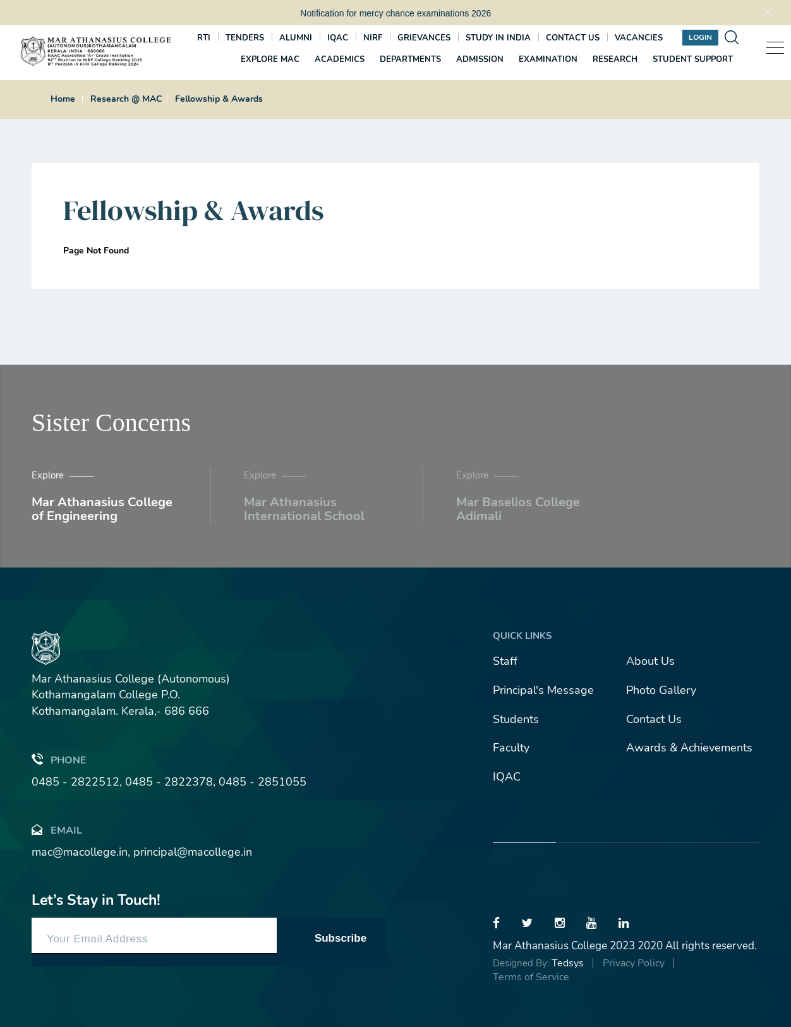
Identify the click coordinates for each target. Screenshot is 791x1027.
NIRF (372, 38)
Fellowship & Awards (219, 99)
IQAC (337, 38)
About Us (650, 661)
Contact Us (654, 719)
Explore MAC (270, 59)
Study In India (498, 38)
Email (57, 829)
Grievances (423, 38)
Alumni (295, 38)
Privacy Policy (634, 963)
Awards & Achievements (689, 747)
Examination (548, 59)
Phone (59, 759)
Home (63, 99)
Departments (410, 59)
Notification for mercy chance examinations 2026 (395, 13)
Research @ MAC (126, 99)
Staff (505, 661)
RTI (203, 38)
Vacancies (639, 38)
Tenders (245, 38)
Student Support (693, 59)
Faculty (511, 747)
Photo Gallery (661, 690)
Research (615, 59)
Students (516, 719)
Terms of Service (531, 977)
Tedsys (568, 963)
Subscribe (340, 938)
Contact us (573, 38)
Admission (480, 59)
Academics (340, 59)
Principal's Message (543, 690)
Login (700, 37)
